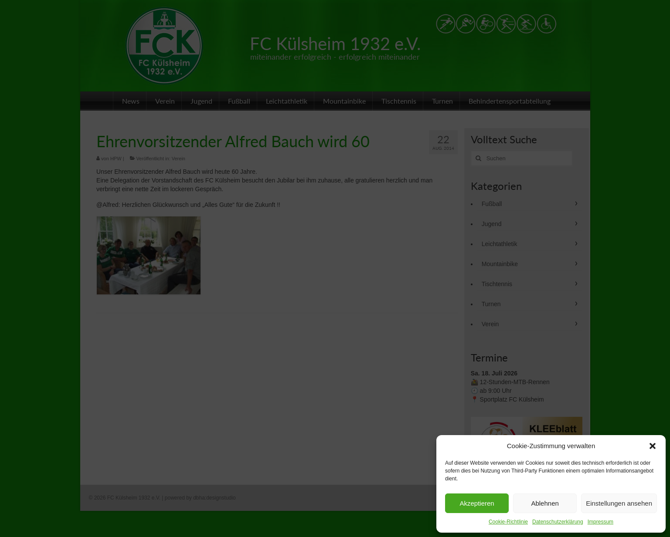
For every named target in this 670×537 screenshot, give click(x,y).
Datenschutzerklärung (557, 522)
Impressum (600, 522)
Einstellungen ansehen (619, 503)
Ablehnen (544, 503)
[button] (652, 446)
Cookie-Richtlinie (508, 522)
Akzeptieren (476, 503)
